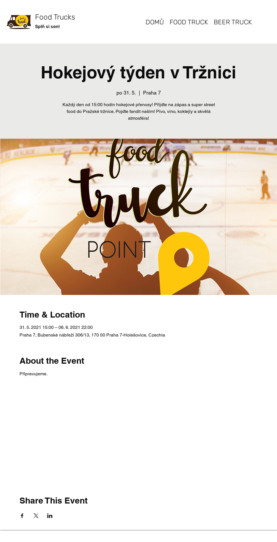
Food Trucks (55, 17)
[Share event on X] (36, 515)
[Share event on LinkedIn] (50, 515)
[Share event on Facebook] (22, 515)
